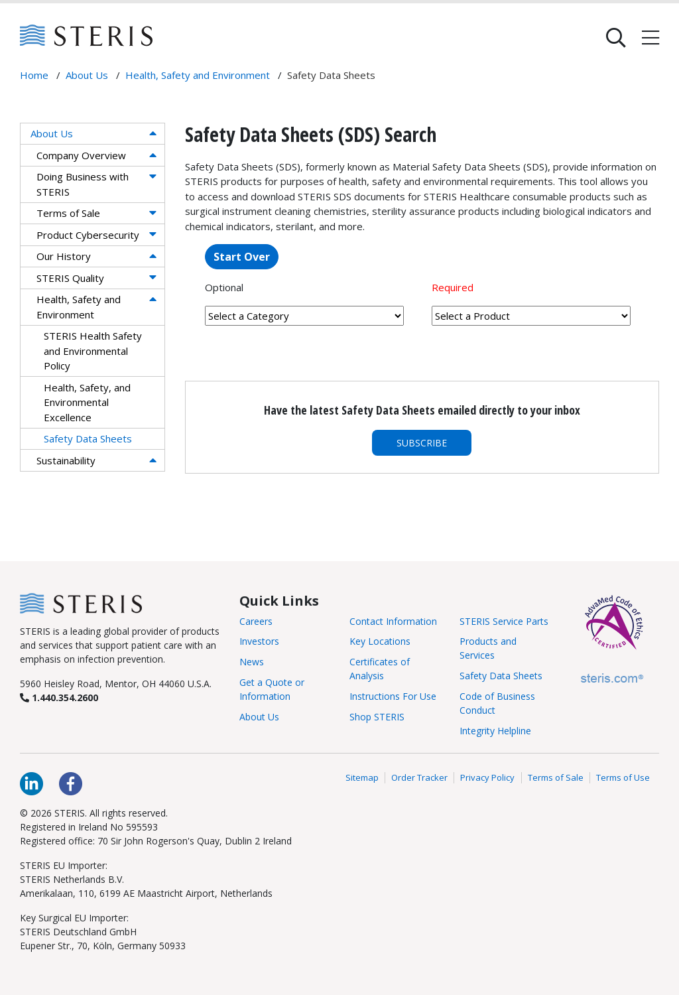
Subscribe (422, 442)
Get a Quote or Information (271, 689)
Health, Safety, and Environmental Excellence (87, 402)
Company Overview (81, 155)
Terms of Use (623, 777)
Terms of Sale (68, 213)
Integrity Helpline (495, 730)
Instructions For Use (392, 696)
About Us (52, 133)
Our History (63, 256)
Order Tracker (419, 777)
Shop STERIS (376, 716)
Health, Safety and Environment (78, 307)
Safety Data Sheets (88, 438)
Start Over (242, 256)
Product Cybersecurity (87, 234)
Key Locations (379, 641)
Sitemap (362, 777)
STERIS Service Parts (504, 621)
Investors (259, 641)
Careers (256, 621)
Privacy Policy (487, 777)
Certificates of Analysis (379, 668)
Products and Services (488, 648)
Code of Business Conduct (497, 703)
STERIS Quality (70, 278)
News (251, 661)
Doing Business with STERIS (82, 184)
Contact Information (393, 621)
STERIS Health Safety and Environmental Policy (93, 350)
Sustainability (65, 460)
